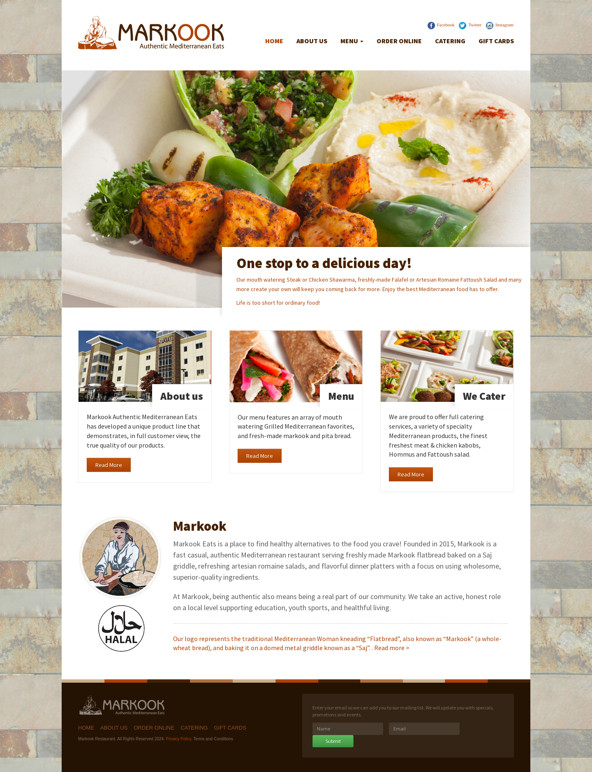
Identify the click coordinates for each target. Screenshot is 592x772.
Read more (389, 648)
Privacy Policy (178, 739)
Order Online (399, 41)
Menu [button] (351, 41)
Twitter (474, 24)
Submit (333, 741)
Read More (108, 465)
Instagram (504, 24)
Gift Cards (496, 41)
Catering (450, 41)
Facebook (446, 24)
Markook (123, 706)
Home (274, 41)
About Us (311, 41)
